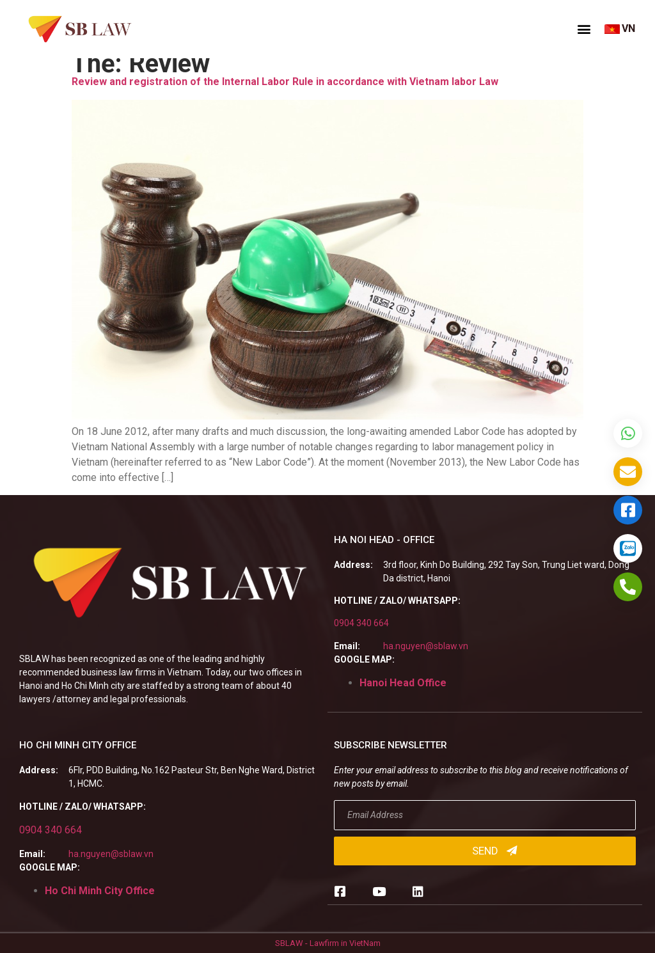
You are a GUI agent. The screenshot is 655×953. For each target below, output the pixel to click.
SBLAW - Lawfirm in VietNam (328, 943)
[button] (584, 29)
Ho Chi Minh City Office (100, 891)
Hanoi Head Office (402, 683)
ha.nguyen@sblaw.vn (425, 646)
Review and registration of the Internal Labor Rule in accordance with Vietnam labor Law (285, 81)
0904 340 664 (361, 623)
